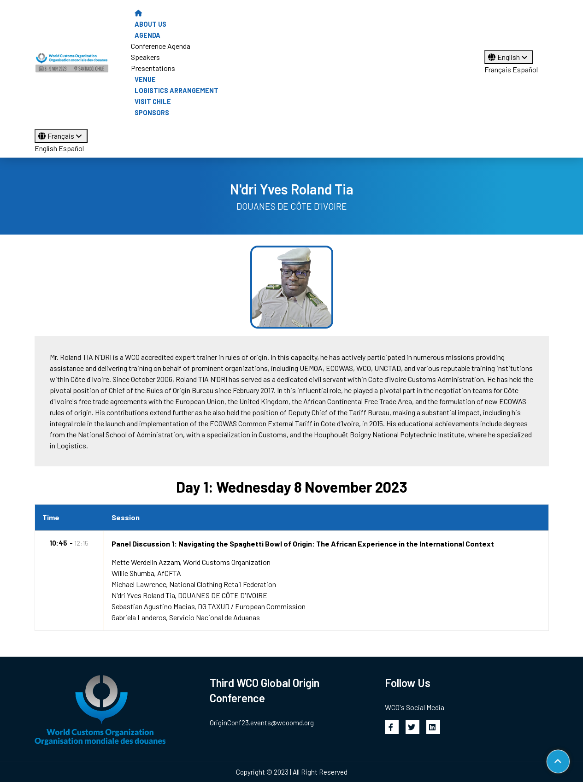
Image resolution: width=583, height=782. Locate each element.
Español (525, 69)
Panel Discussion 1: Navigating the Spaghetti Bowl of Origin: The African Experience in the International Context (303, 543)
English (509, 57)
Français (497, 69)
